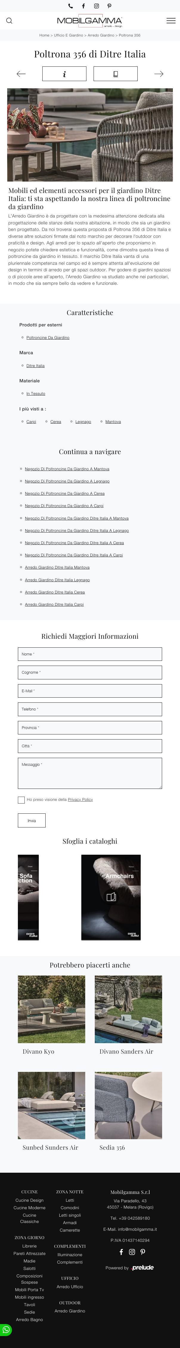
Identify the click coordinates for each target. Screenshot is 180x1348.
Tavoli (29, 1304)
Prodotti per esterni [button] (40, 325)
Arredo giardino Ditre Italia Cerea (55, 592)
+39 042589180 (134, 1218)
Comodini (70, 1207)
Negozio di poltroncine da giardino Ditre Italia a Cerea (74, 542)
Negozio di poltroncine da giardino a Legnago (67, 481)
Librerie (29, 1245)
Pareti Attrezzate (30, 1253)
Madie (29, 1260)
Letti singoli (70, 1215)
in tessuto (36, 393)
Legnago (83, 421)
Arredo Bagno (29, 1319)
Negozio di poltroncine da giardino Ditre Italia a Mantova (77, 518)
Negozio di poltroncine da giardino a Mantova (67, 468)
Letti (70, 1200)
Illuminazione (70, 1254)
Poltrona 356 (129, 35)
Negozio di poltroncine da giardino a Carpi (64, 505)
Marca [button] (26, 352)
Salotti (30, 1268)
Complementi (70, 1262)
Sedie (29, 1311)
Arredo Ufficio (70, 1286)
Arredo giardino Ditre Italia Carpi (54, 604)
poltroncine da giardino (48, 337)
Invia (32, 820)
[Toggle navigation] (171, 21)
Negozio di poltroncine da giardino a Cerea (65, 493)
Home (44, 35)
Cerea (55, 421)
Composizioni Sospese (30, 1279)
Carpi (31, 421)
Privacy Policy (80, 799)
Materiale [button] (29, 381)
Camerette (70, 1230)
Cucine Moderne (30, 1207)
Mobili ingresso (29, 1297)
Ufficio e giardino (68, 35)
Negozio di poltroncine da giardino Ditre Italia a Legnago (77, 530)
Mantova (113, 421)
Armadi (70, 1222)
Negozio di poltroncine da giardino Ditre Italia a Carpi (74, 555)
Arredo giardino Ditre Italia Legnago (57, 579)
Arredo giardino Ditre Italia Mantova (57, 567)
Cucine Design (29, 1200)
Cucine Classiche (29, 1218)
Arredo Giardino (101, 35)
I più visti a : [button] (32, 409)
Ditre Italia (36, 365)
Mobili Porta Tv (29, 1289)
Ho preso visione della (60, 799)
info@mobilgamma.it (137, 1229)
